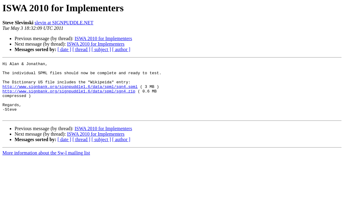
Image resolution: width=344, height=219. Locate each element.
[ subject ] (101, 49)
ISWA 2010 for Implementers (103, 38)
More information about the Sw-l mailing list (46, 163)
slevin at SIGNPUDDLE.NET (64, 22)
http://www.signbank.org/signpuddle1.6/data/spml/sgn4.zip (68, 97)
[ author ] (121, 49)
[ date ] (64, 49)
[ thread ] (81, 49)
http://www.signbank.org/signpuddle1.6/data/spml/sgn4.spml (70, 92)
